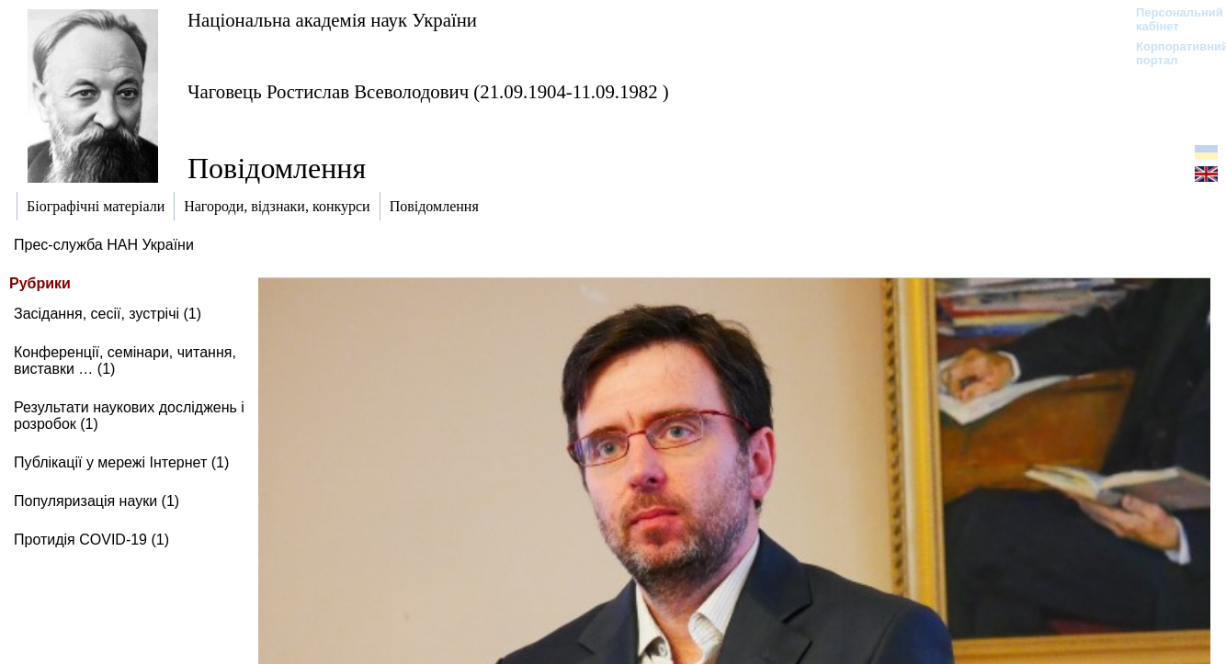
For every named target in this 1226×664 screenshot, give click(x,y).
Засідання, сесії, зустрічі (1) (107, 313)
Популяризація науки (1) (96, 501)
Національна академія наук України (332, 19)
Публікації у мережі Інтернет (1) (121, 462)
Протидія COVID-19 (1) (91, 539)
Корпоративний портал (1170, 53)
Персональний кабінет (1170, 19)
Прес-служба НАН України (104, 245)
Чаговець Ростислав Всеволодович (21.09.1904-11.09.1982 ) (428, 91)
